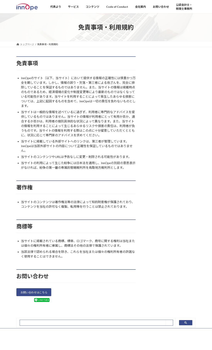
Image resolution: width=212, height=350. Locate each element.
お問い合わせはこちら (36, 293)
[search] (93, 324)
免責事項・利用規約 (61, 332)
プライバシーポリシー (31, 332)
